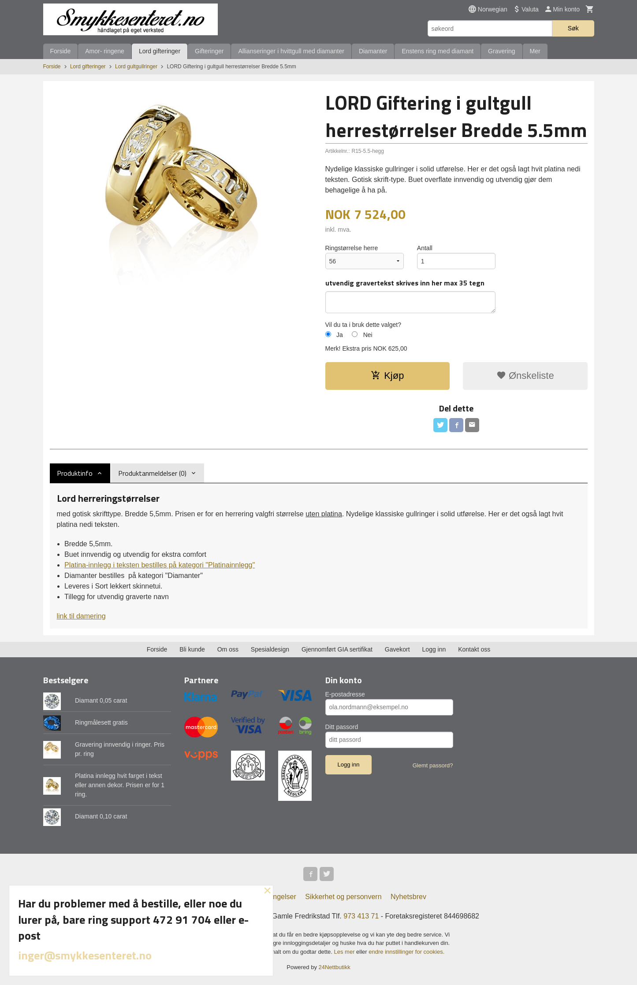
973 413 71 (361, 916)
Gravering (501, 51)
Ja (339, 334)
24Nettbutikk (334, 967)
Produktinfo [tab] (75, 473)
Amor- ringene (104, 51)
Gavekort (397, 649)
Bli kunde (192, 649)
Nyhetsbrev (408, 896)
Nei (368, 334)
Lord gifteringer (159, 51)
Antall (424, 248)
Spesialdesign (270, 649)
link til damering (81, 616)
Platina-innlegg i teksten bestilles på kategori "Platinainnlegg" (159, 565)
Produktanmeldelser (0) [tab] (152, 473)
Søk (573, 28)
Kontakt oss (474, 649)
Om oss (227, 649)
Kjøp (387, 375)
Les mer (345, 951)
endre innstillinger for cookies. (406, 951)
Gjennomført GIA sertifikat (337, 649)
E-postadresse (345, 694)
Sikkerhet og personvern (343, 896)
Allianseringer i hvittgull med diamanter (291, 51)
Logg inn (434, 649)
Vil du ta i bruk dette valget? (363, 324)
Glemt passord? (433, 765)
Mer (535, 51)
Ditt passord (341, 726)
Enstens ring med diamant (437, 51)
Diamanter (373, 51)
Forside (60, 51)
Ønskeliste (525, 375)
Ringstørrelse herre (351, 248)
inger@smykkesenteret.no (85, 955)
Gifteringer (209, 51)
